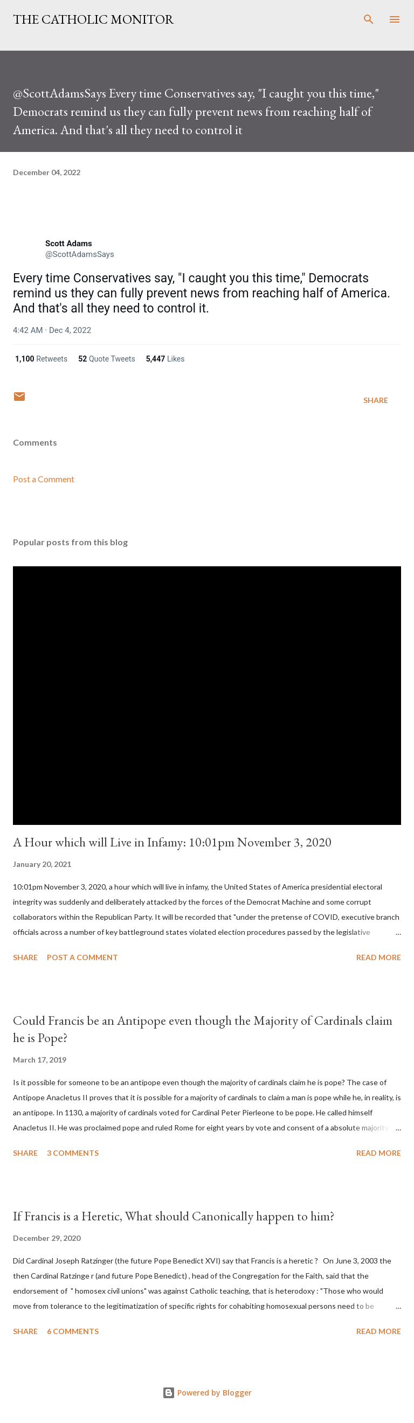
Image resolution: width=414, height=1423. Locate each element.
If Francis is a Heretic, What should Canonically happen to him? (174, 1215)
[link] (26, 249)
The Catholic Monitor (93, 19)
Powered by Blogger (207, 1392)
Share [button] (375, 400)
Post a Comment (43, 479)
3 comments (73, 1152)
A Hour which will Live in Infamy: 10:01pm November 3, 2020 (172, 842)
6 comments (73, 1331)
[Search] (368, 19)
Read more (378, 957)
